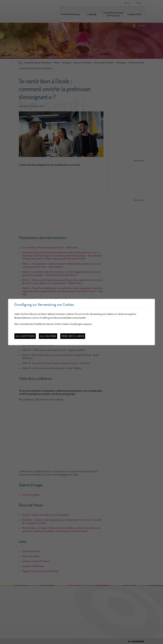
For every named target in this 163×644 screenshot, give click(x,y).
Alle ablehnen (48, 336)
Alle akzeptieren (25, 336)
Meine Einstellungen (72, 336)
